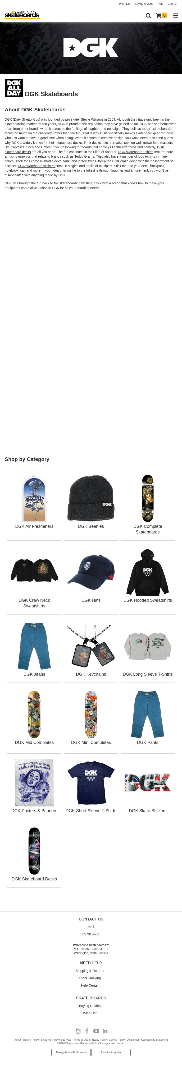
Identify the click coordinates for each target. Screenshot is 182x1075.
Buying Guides (144, 3)
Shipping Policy (50, 1039)
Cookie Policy (117, 1039)
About (17, 1039)
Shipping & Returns (90, 971)
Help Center (90, 985)
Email (90, 927)
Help (161, 3)
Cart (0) (172, 3)
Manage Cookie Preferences (71, 1052)
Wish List (125, 3)
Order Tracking (90, 978)
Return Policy (31, 1039)
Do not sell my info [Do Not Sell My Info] (111, 1052)
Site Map (66, 1039)
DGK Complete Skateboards (147, 526)
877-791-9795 (89, 934)
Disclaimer (133, 1039)
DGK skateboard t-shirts (135, 152)
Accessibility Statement (154, 1039)
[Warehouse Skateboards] (25, 16)
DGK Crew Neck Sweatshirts (34, 600)
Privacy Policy (99, 1039)
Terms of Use (80, 1039)
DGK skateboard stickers (36, 166)
